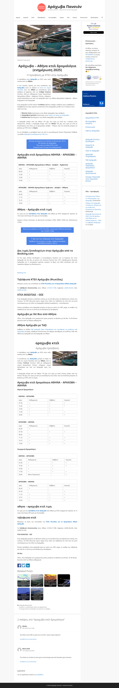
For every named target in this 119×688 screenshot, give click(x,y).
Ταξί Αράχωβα (91, 160)
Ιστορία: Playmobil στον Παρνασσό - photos (93, 179)
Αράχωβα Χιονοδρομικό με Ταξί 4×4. (36, 134)
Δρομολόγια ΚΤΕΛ (92, 118)
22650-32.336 (21, 290)
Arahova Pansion (67, 685)
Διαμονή (25, 17)
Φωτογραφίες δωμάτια (91, 122)
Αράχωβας (21, 88)
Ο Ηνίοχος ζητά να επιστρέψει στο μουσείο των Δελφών (34, 609)
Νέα (68, 17)
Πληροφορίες (41, 17)
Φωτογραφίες (52, 17)
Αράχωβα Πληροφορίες (91, 155)
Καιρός (62, 17)
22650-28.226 (68, 288)
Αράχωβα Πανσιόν (65, 6)
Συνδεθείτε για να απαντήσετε (28, 639)
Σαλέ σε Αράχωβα (92, 151)
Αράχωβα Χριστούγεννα (91, 172)
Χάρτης (75, 17)
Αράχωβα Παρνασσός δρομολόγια (90, 165)
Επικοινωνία (83, 17)
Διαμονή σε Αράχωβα (90, 146)
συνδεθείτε (39, 675)
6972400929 (90, 55)
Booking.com (21, 273)
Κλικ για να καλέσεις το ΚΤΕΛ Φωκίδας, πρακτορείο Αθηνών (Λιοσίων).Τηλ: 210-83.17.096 (47, 230)
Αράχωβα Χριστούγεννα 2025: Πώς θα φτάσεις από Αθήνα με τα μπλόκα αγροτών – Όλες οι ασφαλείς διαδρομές (93, 218)
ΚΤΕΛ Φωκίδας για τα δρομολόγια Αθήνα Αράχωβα (58, 284)
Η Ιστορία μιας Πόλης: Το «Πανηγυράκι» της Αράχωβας (93, 198)
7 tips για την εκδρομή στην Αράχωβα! (47, 240)
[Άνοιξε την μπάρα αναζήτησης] (102, 17)
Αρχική (18, 17)
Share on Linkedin (28, 565)
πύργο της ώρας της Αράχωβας (59, 115)
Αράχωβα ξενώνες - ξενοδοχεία (93, 140)
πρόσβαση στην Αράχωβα (38, 214)
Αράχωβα (33, 79)
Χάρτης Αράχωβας (93, 131)
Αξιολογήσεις (94, 17)
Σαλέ (32, 17)
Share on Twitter (23, 565)
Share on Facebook (19, 565)
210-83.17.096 (51, 288)
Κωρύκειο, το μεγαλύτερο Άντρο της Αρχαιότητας (33, 607)
